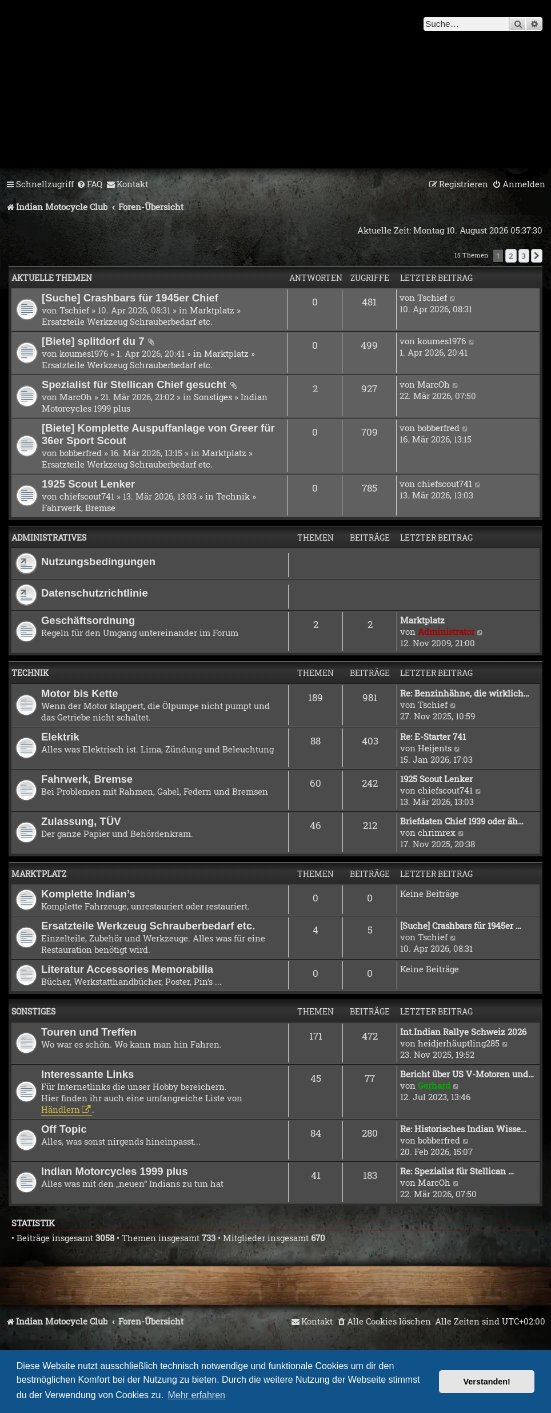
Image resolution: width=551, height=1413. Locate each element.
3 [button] (524, 256)
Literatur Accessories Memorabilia (127, 969)
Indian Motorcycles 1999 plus (114, 1171)
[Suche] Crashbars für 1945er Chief (130, 298)
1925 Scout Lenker (88, 484)
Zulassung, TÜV (81, 821)
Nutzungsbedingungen (98, 561)
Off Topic (64, 1129)
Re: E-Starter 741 (433, 736)
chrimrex (437, 832)
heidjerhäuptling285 (459, 1043)
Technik (233, 496)
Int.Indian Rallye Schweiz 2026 (463, 1031)
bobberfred (80, 452)
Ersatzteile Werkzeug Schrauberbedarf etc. (127, 321)
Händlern (60, 1109)
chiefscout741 (86, 496)
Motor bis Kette (79, 693)
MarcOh (75, 396)
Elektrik (60, 737)
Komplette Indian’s (88, 894)
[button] (536, 256)
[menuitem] (89, 184)
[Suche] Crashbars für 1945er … (460, 925)
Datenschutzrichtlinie (94, 593)
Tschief (74, 310)
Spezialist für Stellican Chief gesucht (134, 385)
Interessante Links (87, 1074)
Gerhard (434, 1085)
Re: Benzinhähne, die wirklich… (464, 693)
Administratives (48, 537)
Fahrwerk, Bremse (78, 507)
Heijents (435, 748)
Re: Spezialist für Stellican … (457, 1171)
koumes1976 (83, 353)
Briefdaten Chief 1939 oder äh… (462, 821)
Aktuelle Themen (51, 277)
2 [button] (511, 256)
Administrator (446, 631)
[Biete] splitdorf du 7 (93, 341)
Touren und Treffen (89, 1032)
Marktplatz (212, 310)
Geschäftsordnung (88, 620)
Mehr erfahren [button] (196, 1395)
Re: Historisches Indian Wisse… (463, 1128)
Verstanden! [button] (487, 1381)
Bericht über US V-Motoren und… (467, 1074)
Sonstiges (213, 396)
